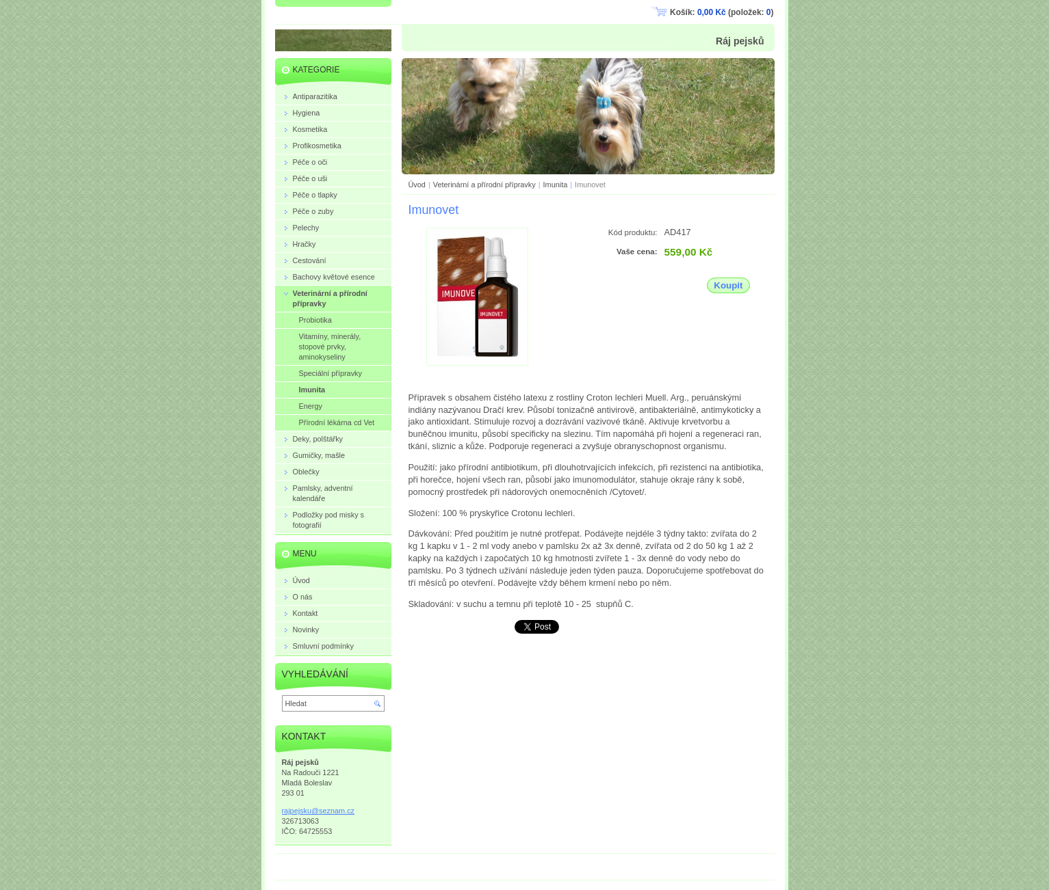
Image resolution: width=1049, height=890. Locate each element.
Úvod (417, 184)
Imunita (555, 184)
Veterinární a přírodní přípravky (484, 184)
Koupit (728, 285)
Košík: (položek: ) (721, 12)
